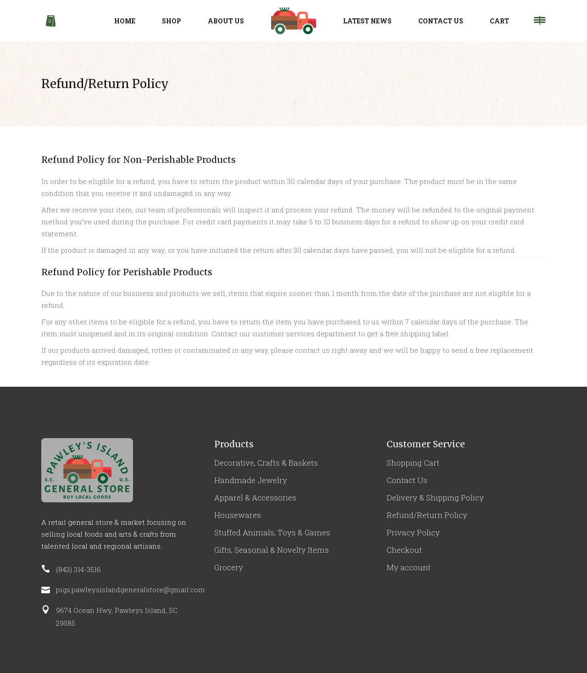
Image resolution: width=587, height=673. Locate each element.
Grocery (228, 567)
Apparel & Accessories (255, 497)
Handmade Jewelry (250, 480)
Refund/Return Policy (427, 515)
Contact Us (407, 480)
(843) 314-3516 (78, 569)
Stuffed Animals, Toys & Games (272, 532)
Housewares (237, 515)
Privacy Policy (413, 532)
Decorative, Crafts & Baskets (266, 462)
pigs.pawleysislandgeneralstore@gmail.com (130, 589)
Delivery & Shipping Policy (435, 497)
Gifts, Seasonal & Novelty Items (271, 550)
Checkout (404, 550)
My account (409, 567)
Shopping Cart (413, 462)
